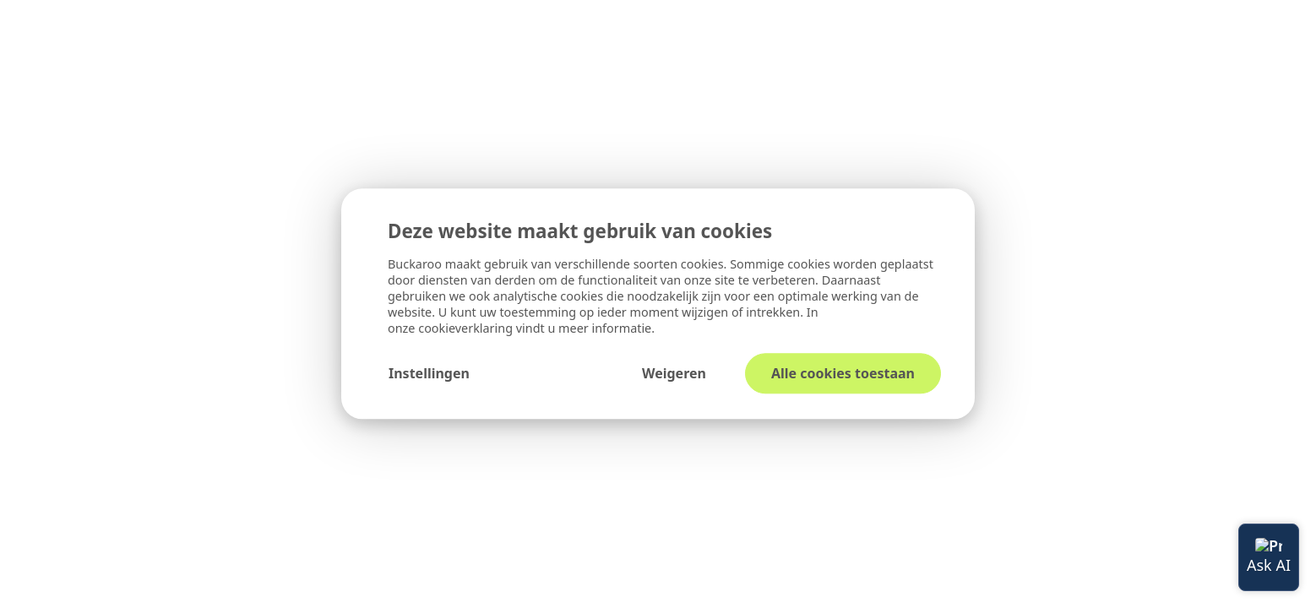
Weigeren (674, 374)
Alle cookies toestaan (843, 374)
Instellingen (429, 374)
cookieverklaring (467, 329)
